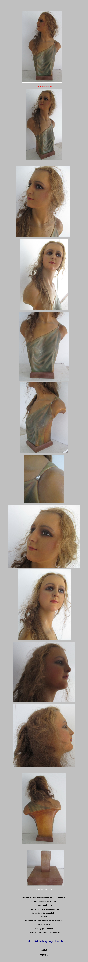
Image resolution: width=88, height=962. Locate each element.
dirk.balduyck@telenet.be (49, 941)
